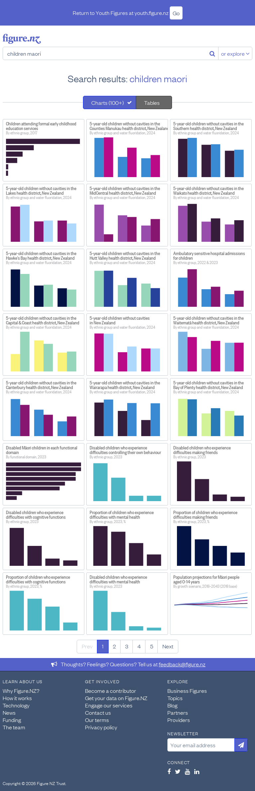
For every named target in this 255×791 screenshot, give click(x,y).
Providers (178, 719)
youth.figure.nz (151, 12)
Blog (172, 705)
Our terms (97, 719)
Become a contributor (110, 690)
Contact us (98, 712)
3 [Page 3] (126, 646)
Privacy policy (101, 727)
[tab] (109, 102)
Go (176, 13)
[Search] (212, 53)
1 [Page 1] (103, 646)
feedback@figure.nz (182, 664)
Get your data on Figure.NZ (116, 697)
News (9, 712)
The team (14, 727)
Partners (177, 712)
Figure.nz (22, 39)
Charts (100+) (107, 102)
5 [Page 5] (151, 646)
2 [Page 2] (114, 646)
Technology (16, 705)
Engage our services (108, 705)
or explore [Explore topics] (235, 53)
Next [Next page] (167, 646)
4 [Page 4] (139, 646)
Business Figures (187, 690)
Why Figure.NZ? (21, 690)
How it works (17, 697)
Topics (175, 697)
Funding (12, 719)
